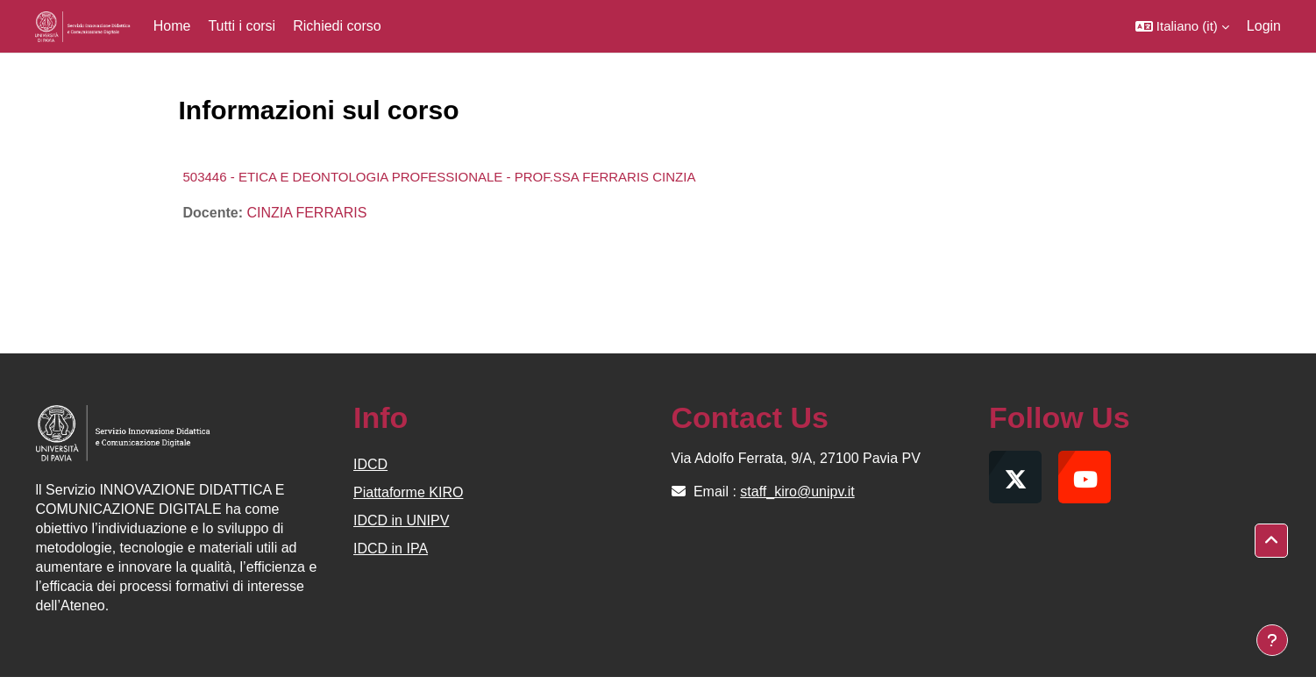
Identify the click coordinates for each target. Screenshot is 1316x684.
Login (1264, 25)
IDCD (370, 464)
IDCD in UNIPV (401, 520)
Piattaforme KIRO (408, 492)
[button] (1182, 26)
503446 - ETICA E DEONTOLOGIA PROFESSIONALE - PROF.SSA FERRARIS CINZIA (439, 176)
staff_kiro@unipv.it (797, 491)
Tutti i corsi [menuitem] (241, 25)
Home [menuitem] (172, 25)
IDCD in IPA (390, 548)
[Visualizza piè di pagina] (1272, 640)
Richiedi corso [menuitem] (337, 25)
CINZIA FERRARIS (306, 212)
